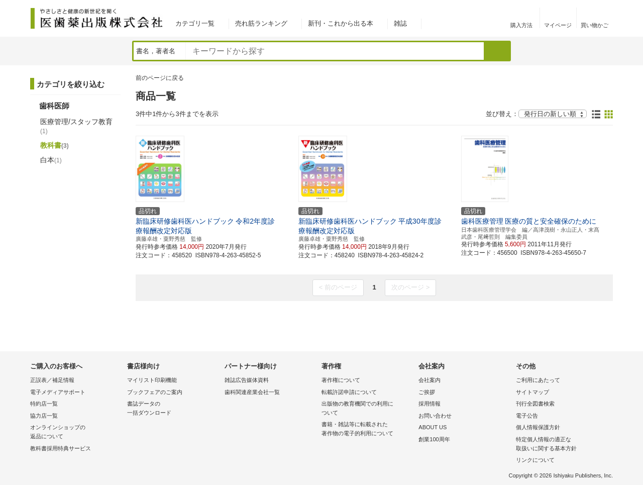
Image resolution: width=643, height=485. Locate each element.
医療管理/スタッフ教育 (76, 126)
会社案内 (429, 380)
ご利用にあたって (538, 380)
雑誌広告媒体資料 (247, 380)
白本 (51, 160)
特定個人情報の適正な (562, 444)
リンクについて (535, 460)
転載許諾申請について (349, 392)
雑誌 (400, 23)
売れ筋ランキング (261, 23)
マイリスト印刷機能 (152, 380)
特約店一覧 (44, 404)
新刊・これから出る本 (340, 23)
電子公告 (527, 416)
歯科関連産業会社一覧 (252, 392)
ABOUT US (432, 427)
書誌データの (173, 409)
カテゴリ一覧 (195, 23)
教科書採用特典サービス (60, 448)
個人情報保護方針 (538, 427)
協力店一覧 (44, 416)
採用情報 (429, 404)
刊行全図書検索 (535, 404)
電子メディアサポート (57, 392)
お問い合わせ (435, 416)
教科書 (54, 145)
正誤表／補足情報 (52, 380)
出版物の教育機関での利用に (367, 409)
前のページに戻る (160, 77)
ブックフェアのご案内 (154, 392)
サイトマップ (532, 392)
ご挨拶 (426, 392)
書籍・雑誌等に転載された (367, 429)
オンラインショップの (76, 432)
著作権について (341, 380)
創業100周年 (434, 439)
